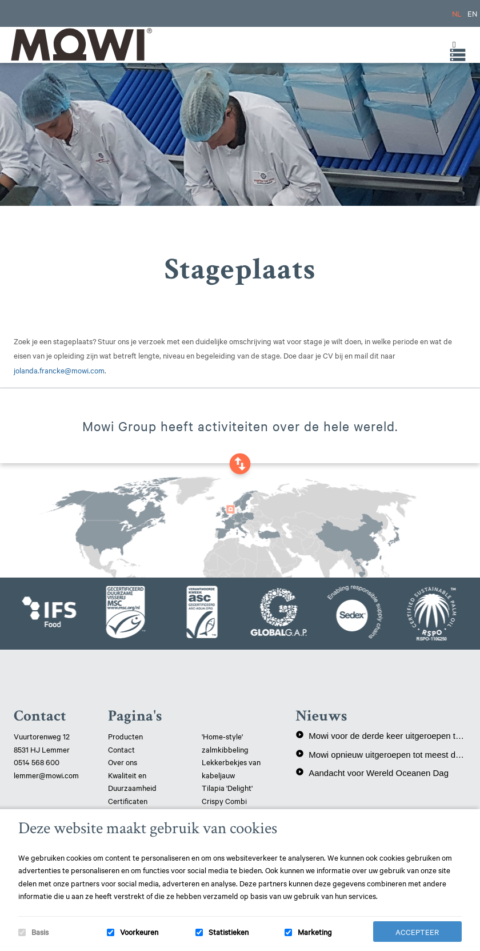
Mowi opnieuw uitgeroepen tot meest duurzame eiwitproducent (380, 754)
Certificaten (127, 800)
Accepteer (417, 931)
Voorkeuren (139, 931)
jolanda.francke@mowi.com (59, 370)
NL (457, 13)
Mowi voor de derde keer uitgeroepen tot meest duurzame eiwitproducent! (380, 735)
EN (472, 13)
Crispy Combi (224, 800)
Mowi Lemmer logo (80, 44)
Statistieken (229, 931)
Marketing (315, 931)
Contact (121, 749)
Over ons (122, 762)
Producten (125, 736)
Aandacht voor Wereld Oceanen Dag (372, 772)
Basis (40, 931)
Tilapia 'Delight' (228, 787)
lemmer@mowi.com (46, 775)
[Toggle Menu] (451, 44)
